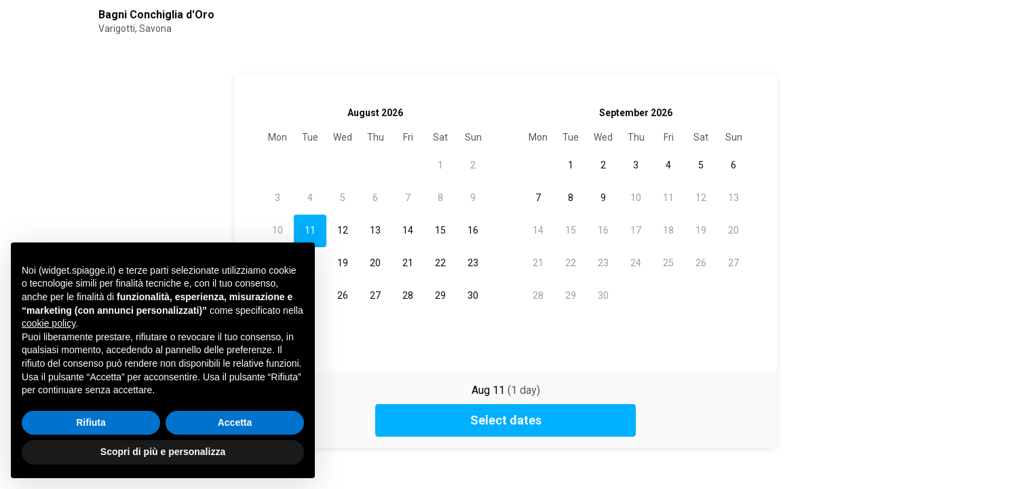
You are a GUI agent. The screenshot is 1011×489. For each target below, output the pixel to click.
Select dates (505, 420)
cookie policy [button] (48, 323)
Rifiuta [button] (91, 422)
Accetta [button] (235, 422)
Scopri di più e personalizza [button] (162, 451)
